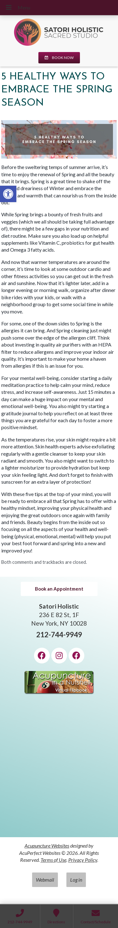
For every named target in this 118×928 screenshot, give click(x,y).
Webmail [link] (45, 880)
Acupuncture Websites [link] (47, 846)
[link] (8, 194)
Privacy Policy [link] (82, 860)
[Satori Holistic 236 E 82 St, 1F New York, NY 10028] (59, 769)
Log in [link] (76, 880)
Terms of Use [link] (53, 860)
